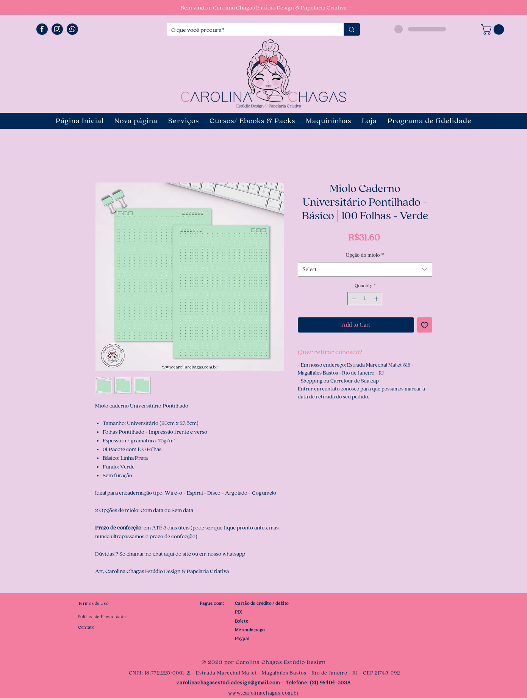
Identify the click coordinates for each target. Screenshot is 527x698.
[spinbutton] (365, 298)
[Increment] (377, 298)
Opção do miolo (365, 255)
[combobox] (365, 269)
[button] (494, 29)
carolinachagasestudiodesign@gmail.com (228, 683)
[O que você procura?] (249, 30)
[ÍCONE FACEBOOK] (42, 29)
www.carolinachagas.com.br (264, 693)
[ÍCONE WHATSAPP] (72, 29)
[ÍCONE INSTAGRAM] (57, 29)
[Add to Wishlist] (424, 325)
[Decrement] (353, 298)
